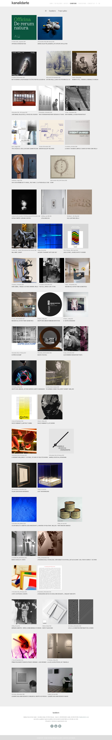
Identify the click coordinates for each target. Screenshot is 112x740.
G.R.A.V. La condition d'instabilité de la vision (80, 628)
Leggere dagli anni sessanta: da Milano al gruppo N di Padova (29, 696)
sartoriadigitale (72, 738)
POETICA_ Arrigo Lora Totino (47, 287)
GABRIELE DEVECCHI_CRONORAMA (57, 457)
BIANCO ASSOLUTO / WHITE (18, 560)
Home (51, 3)
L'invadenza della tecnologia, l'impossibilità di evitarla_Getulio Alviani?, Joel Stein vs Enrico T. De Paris (67, 560)
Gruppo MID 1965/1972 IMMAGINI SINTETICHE (48, 321)
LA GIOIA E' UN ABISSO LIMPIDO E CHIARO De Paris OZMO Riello (81, 148)
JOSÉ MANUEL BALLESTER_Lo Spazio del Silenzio (25, 114)
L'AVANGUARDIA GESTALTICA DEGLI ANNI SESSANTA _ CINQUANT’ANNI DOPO (56, 594)
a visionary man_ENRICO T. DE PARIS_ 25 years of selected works (30, 457)
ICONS (51, 182)
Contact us (91, 3)
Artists (66, 3)
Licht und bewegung (43, 491)
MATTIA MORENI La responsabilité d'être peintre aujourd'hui (28, 79)
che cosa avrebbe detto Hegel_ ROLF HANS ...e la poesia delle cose (30, 182)
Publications (82, 3)
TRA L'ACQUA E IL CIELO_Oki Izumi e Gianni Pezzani (25, 148)
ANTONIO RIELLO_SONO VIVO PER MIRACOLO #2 (58, 79)
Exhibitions (73, 3)
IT (96, 3)
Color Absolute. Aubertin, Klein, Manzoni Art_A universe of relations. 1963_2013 (34, 525)
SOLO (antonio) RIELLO (73, 218)
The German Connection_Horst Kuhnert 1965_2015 (60, 389)
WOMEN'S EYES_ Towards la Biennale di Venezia (85, 79)
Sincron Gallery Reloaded (46, 148)
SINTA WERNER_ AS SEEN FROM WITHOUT (75, 114)
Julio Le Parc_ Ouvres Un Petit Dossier (74, 252)
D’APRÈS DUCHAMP (16, 355)
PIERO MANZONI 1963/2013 (63, 525)
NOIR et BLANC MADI (47, 628)
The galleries (58, 3)
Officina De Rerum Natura (19, 44)
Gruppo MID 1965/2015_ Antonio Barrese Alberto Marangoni (28, 389)
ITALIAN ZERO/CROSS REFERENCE (20, 491)
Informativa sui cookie (57, 738)
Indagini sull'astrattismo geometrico (76, 287)
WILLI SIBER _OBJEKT (17, 252)
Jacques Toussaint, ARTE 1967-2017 (47, 252)
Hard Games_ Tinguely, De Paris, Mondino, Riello (25, 287)
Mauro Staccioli (42, 355)
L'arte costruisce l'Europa (19, 594)
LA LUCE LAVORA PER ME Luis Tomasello (58, 662)
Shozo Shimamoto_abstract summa (22, 423)
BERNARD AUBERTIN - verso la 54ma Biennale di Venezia (26, 628)
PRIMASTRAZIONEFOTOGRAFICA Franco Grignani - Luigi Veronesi (29, 662)
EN (99, 3)
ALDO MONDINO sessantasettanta (72, 355)
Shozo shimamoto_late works (46, 423)
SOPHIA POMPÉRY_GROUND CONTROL (21, 218)
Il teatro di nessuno (69, 321)
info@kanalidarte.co (83, 717)
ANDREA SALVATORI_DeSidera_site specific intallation (52, 44)
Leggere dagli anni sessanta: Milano (58, 696)
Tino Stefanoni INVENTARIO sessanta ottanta (51, 114)
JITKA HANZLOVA (45, 218)
